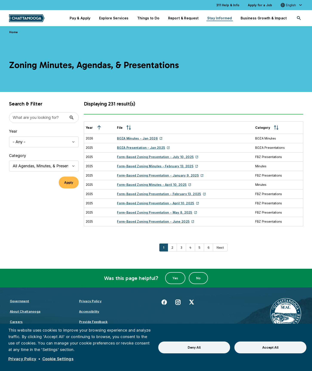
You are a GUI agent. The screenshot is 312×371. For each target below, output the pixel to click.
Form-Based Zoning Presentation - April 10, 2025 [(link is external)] (158, 203)
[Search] (299, 18)
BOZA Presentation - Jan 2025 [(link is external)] (143, 147)
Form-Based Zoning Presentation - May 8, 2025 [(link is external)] (157, 212)
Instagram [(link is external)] (178, 302)
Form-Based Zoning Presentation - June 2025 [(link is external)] (155, 221)
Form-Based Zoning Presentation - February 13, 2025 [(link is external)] (161, 194)
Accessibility (89, 311)
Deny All (194, 347)
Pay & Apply (80, 18)
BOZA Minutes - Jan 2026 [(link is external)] (139, 138)
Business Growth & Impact (264, 18)
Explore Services (114, 18)
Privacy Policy (90, 301)
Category (17, 155)
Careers (16, 322)
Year (13, 131)
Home (13, 32)
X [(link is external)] (191, 302)
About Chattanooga (25, 311)
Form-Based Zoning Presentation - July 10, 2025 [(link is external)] (157, 157)
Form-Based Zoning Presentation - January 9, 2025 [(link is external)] (160, 175)
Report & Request (183, 18)
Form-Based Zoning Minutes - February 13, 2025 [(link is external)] (157, 166)
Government (19, 301)
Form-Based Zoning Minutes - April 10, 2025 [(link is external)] (154, 184)
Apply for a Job (260, 5)
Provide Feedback (93, 322)
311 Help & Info (227, 5)
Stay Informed (219, 18)
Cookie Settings (58, 359)
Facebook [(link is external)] (164, 302)
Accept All (270, 347)
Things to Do (148, 18)
